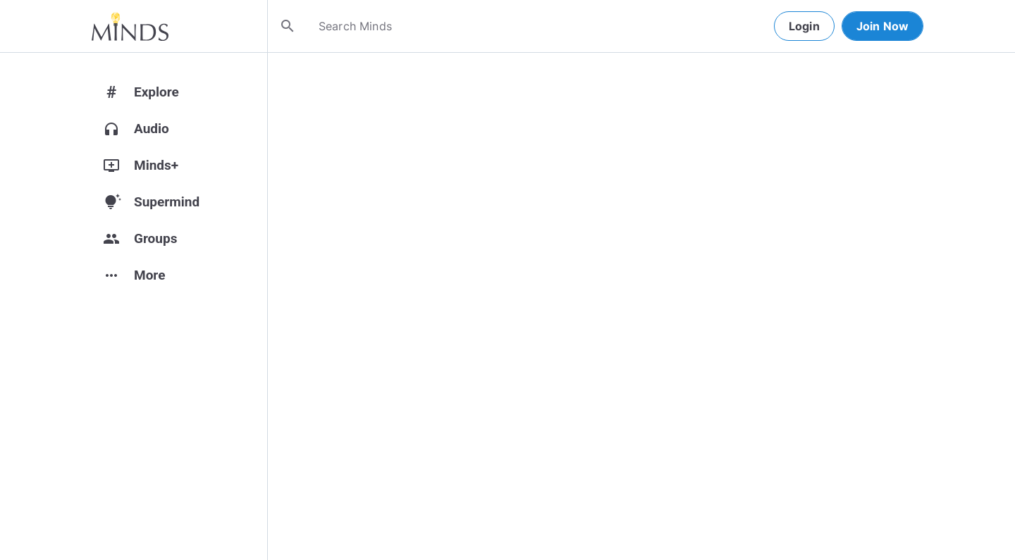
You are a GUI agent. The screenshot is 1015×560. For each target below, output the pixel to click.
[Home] (130, 26)
